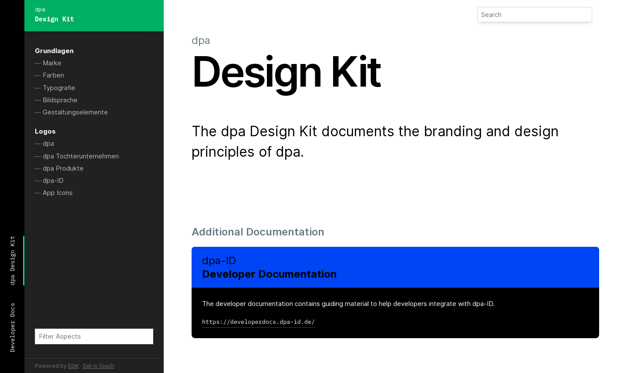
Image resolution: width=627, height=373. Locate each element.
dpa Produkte (63, 168)
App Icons (58, 192)
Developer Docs (12, 327)
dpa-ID (53, 180)
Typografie (59, 88)
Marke (52, 63)
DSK (73, 366)
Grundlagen (54, 51)
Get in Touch (98, 366)
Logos (45, 131)
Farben (53, 75)
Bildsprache (60, 100)
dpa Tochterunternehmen (81, 156)
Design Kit (54, 19)
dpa (48, 143)
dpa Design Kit (12, 260)
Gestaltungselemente (75, 112)
